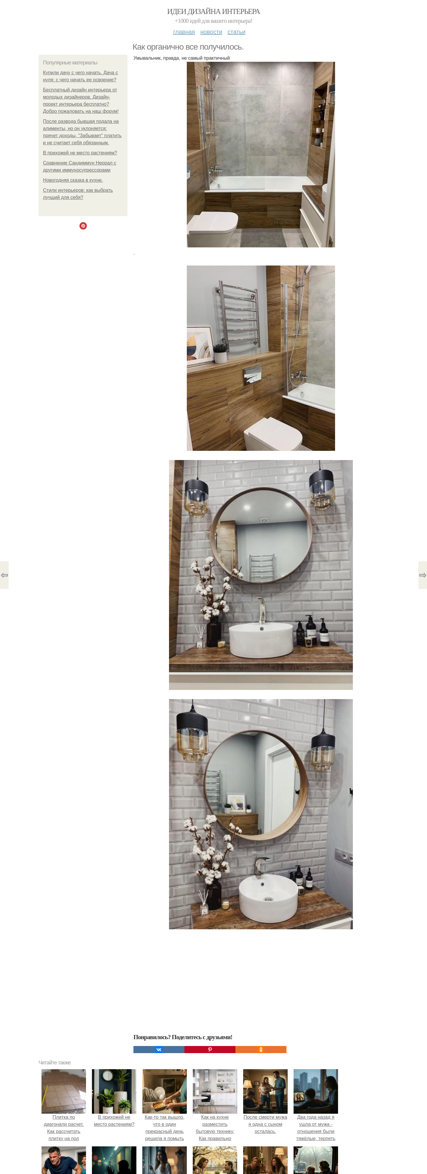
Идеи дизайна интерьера (213, 11)
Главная (184, 32)
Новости (211, 32)
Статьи (236, 32)
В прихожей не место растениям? (80, 152)
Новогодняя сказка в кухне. (73, 180)
